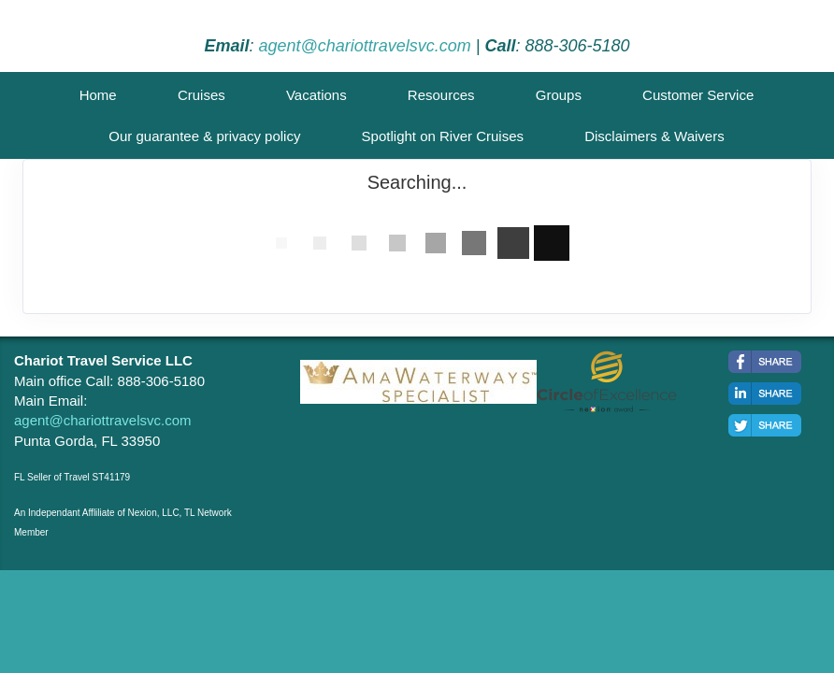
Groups (559, 95)
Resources (441, 95)
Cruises (201, 95)
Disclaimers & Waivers (654, 136)
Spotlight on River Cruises (443, 136)
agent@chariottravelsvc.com (364, 45)
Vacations (316, 95)
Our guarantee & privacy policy (204, 136)
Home (98, 95)
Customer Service (698, 95)
